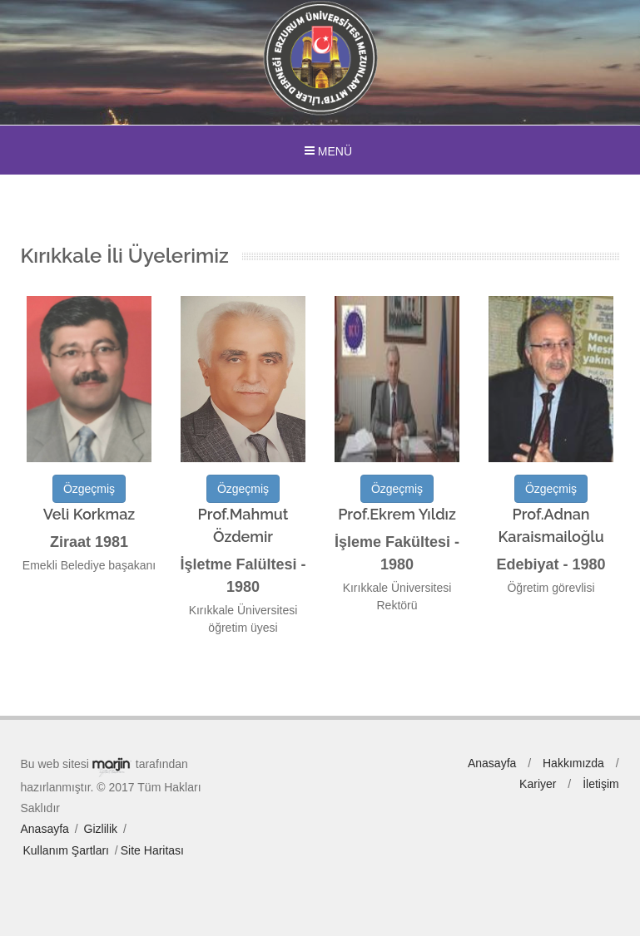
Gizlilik (100, 828)
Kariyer (537, 784)
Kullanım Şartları (66, 850)
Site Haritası (152, 850)
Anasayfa (45, 828)
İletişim (601, 784)
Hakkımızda (573, 763)
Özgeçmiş (89, 488)
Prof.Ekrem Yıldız (397, 514)
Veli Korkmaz (89, 514)
